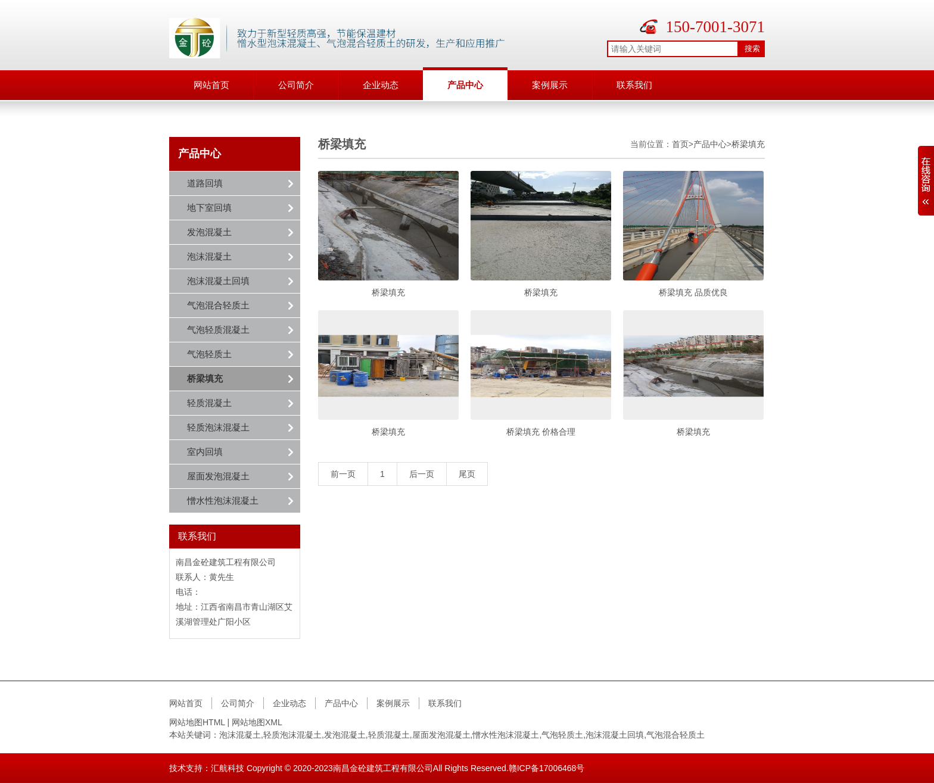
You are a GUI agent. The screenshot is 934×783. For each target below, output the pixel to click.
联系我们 (634, 85)
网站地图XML (257, 722)
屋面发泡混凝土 (218, 476)
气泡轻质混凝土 (218, 330)
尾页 (467, 474)
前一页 (343, 474)
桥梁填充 (205, 378)
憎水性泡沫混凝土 (223, 500)
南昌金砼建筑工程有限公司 (383, 768)
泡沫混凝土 (209, 256)
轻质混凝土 (209, 403)
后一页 (421, 474)
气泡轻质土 (209, 354)
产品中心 (465, 85)
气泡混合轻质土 (218, 305)
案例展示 (550, 85)
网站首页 (211, 85)
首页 (680, 144)
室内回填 (205, 452)
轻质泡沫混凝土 (218, 427)
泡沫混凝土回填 (218, 281)
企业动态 (380, 85)
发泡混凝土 (209, 232)
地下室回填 (209, 207)
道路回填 (205, 183)
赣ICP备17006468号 (547, 768)
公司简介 (296, 85)
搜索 (752, 48)
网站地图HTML (197, 722)
